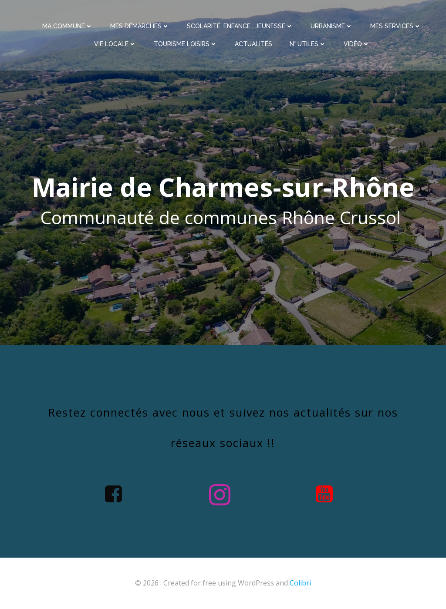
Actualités (253, 43)
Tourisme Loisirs (185, 43)
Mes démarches (139, 26)
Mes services (395, 26)
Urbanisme (332, 26)
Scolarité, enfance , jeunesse (240, 26)
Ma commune (67, 26)
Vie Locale (115, 43)
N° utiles (308, 43)
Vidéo (357, 43)
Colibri (300, 583)
